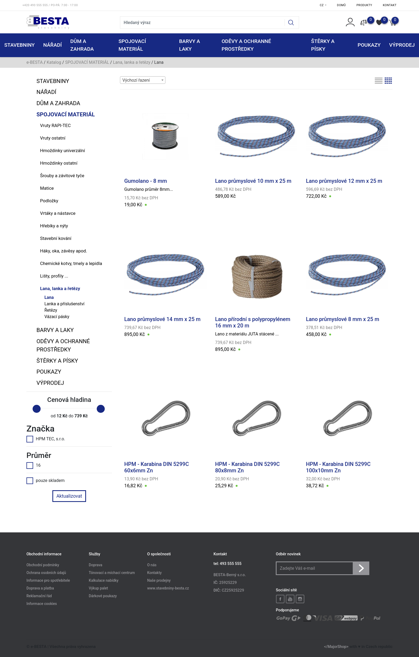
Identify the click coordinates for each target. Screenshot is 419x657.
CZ (322, 5)
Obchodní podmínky (42, 565)
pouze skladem (45, 480)
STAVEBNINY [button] (19, 45)
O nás (152, 565)
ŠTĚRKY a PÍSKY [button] (323, 45)
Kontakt (390, 5)
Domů (341, 5)
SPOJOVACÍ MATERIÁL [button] (132, 45)
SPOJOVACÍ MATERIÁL (87, 62)
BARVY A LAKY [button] (189, 45)
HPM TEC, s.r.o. (45, 439)
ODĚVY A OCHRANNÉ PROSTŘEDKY (63, 345)
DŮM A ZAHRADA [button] (82, 45)
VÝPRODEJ (50, 383)
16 (33, 465)
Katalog (53, 62)
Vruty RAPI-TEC (55, 125)
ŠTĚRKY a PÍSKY (57, 361)
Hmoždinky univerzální (62, 150)
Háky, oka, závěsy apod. (63, 251)
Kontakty (154, 573)
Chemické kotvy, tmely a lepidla (71, 263)
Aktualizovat (69, 496)
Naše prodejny (159, 581)
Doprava (95, 565)
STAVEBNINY (52, 81)
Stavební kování (55, 238)
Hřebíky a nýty (54, 225)
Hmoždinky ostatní (58, 163)
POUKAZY (369, 45)
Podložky (49, 200)
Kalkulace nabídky (103, 581)
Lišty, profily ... (54, 276)
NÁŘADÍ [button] (52, 45)
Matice (47, 188)
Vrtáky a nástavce (57, 213)
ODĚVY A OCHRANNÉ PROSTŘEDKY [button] (246, 45)
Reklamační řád (39, 596)
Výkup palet (98, 588)
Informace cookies (41, 603)
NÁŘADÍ (46, 92)
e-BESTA (34, 62)
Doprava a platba (40, 588)
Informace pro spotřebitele (48, 581)
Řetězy (50, 310)
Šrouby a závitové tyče (62, 175)
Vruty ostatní (52, 138)
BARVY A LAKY (54, 330)
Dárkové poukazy (103, 596)
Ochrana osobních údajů (46, 573)
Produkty (364, 5)
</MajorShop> (336, 646)
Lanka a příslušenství (64, 303)
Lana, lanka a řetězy (131, 62)
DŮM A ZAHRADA (58, 103)
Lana (49, 297)
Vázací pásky (56, 316)
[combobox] (142, 80)
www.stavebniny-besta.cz (168, 588)
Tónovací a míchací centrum (112, 573)
